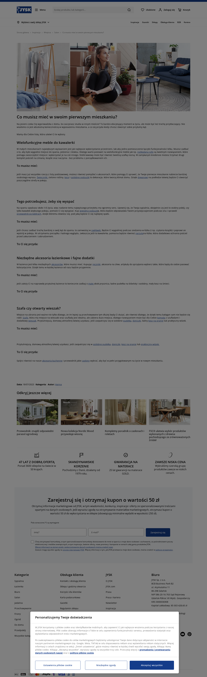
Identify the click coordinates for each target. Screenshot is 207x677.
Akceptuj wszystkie (152, 665)
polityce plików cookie (82, 652)
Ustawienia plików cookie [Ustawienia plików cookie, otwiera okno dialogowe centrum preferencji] (57, 665)
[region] (104, 642)
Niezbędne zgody (106, 665)
